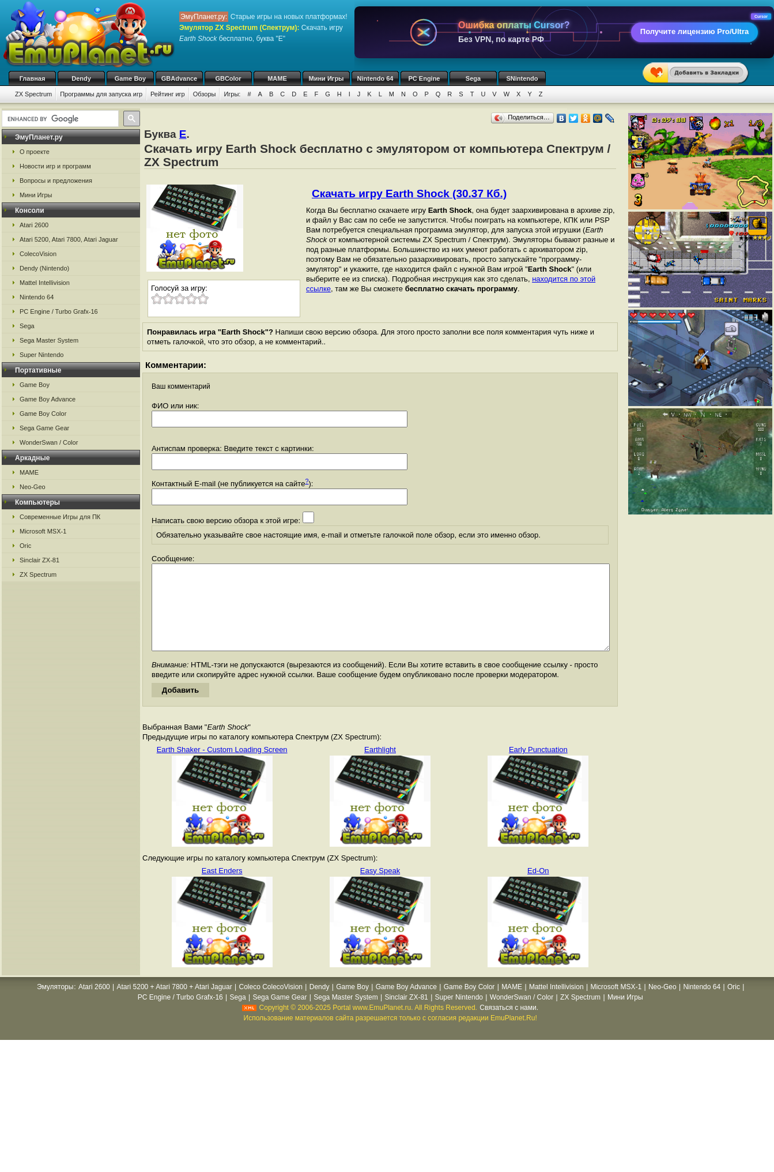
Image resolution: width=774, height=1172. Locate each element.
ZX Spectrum (33, 94)
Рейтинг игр (167, 94)
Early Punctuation (538, 766)
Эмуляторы (55, 1004)
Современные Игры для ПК (60, 516)
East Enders (222, 888)
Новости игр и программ (55, 166)
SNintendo (522, 78)
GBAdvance (179, 78)
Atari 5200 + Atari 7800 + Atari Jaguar (174, 1004)
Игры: (232, 94)
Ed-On (538, 888)
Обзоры (204, 94)
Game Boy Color (43, 413)
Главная (33, 78)
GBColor (228, 78)
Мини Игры (326, 78)
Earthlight (380, 766)
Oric (25, 545)
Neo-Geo (33, 486)
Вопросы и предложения (56, 180)
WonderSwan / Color (49, 442)
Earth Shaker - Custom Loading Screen (222, 766)
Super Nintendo (41, 354)
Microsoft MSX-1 (43, 531)
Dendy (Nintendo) (44, 268)
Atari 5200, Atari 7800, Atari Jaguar (69, 239)
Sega (473, 78)
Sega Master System (49, 340)
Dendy (81, 78)
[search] (59, 119)
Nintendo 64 (375, 78)
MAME (277, 78)
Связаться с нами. (508, 1025)
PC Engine (424, 78)
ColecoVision (38, 253)
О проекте (35, 151)
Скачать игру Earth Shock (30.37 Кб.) (409, 193)
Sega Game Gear (44, 428)
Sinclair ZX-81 (39, 560)
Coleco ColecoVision (271, 1004)
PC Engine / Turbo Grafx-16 (59, 311)
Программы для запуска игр (101, 94)
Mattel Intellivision (45, 282)
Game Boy (130, 78)
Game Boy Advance (47, 399)
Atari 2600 (34, 224)
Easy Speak (380, 888)
